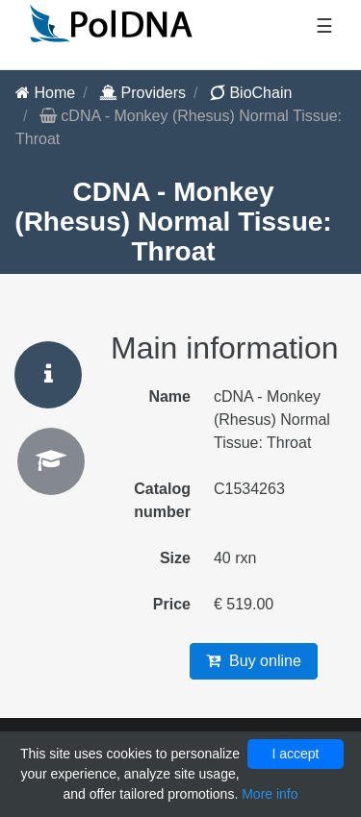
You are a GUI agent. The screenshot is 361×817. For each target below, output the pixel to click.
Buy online (253, 661)
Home (45, 93)
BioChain (251, 93)
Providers (142, 93)
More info (269, 794)
